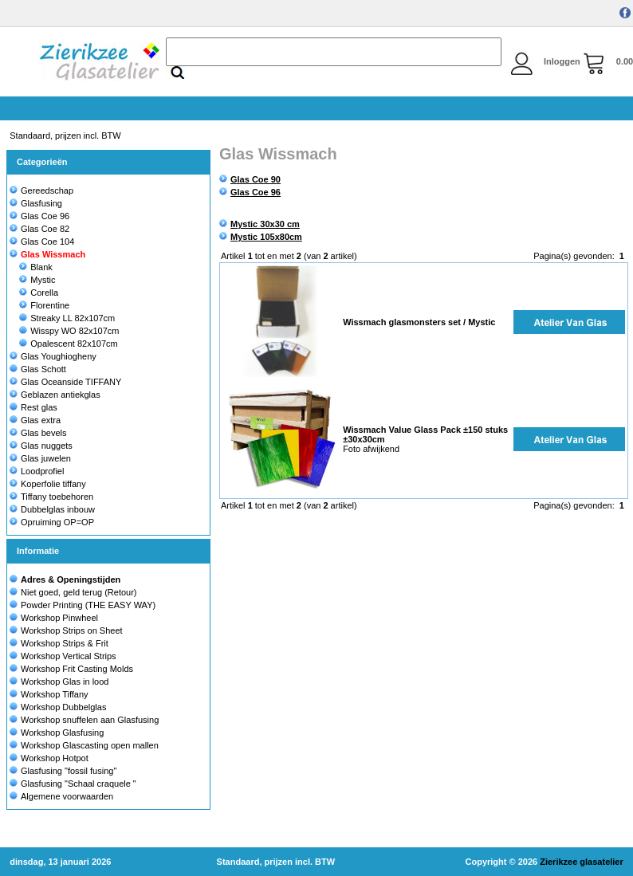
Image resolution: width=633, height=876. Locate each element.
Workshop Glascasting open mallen (90, 745)
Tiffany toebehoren (51, 496)
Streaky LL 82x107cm (67, 318)
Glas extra (35, 420)
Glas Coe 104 (42, 241)
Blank (36, 267)
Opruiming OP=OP (52, 522)
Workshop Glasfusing (62, 732)
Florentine (44, 305)
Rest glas (33, 407)
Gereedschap (41, 190)
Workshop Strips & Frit (64, 643)
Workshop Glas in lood (64, 681)
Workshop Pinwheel (59, 618)
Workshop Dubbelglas (63, 707)
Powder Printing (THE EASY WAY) (88, 605)
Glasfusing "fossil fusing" (68, 771)
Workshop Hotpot (54, 758)
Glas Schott (38, 369)
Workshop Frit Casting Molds (77, 669)
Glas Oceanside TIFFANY (65, 382)
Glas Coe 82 (39, 229)
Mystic (37, 280)
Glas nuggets (41, 445)
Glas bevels (38, 433)
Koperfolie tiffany (48, 484)
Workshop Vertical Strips (68, 656)
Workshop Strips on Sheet (72, 630)
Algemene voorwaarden (67, 796)
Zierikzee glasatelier (581, 861)
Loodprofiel (37, 471)
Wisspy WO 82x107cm (69, 331)
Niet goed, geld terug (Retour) (79, 592)
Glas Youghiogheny (53, 356)
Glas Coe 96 (39, 216)
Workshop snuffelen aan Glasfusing (90, 720)
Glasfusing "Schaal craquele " (78, 783)
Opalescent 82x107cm (68, 343)
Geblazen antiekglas (55, 394)
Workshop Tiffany (54, 694)
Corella (38, 292)
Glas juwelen (40, 458)
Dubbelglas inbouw (52, 509)
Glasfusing (36, 203)
